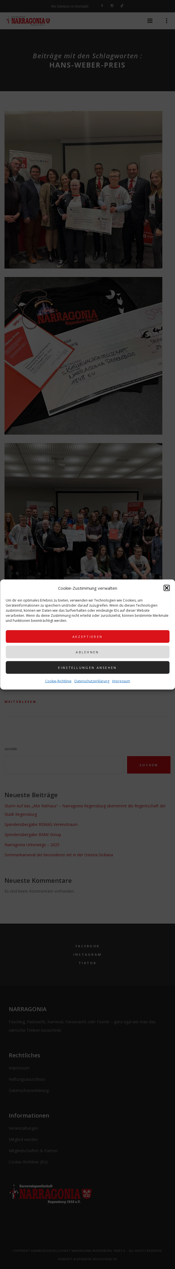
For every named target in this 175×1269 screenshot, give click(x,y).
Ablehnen (87, 652)
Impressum (121, 681)
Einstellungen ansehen (87, 667)
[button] (166, 588)
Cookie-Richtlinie (58, 681)
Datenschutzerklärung (91, 681)
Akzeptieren (87, 636)
